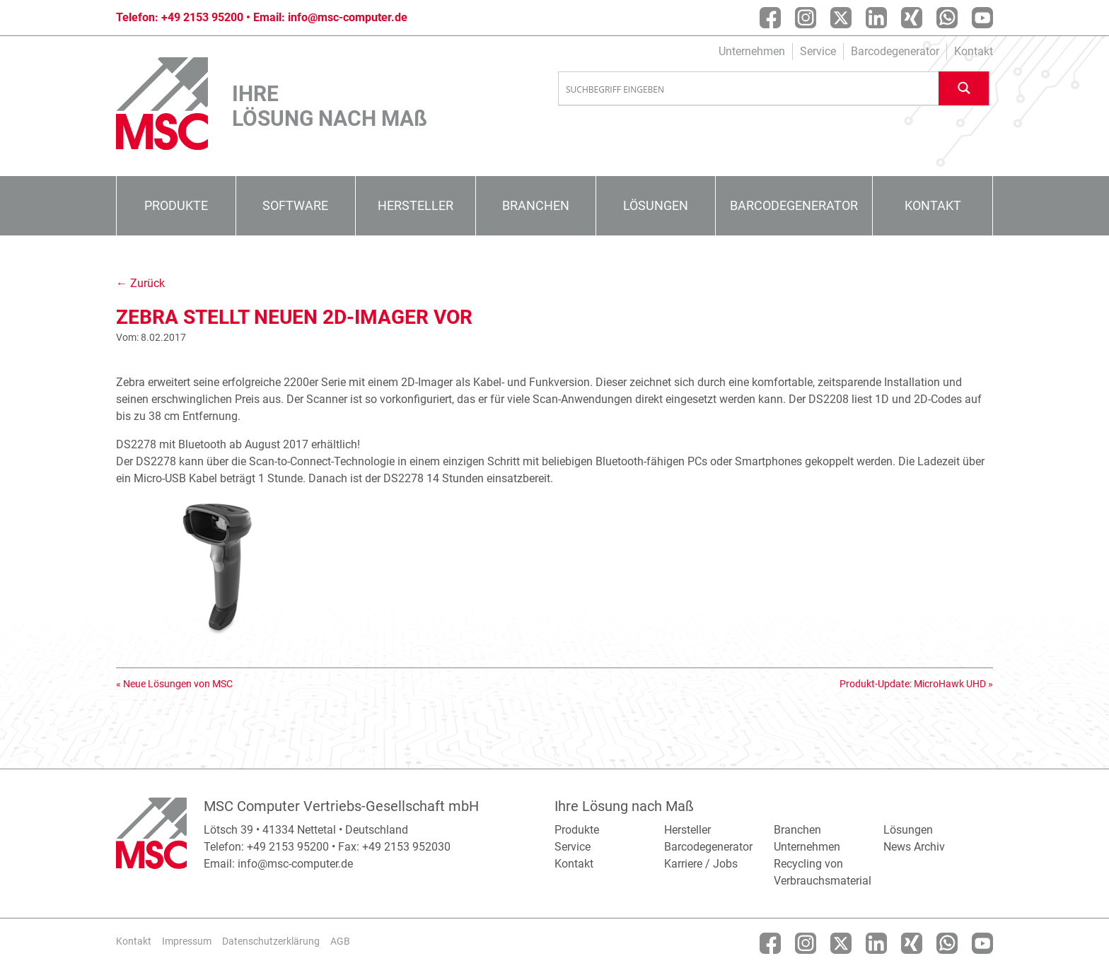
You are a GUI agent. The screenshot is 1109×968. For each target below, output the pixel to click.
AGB (340, 941)
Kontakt (973, 51)
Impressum (186, 941)
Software (295, 205)
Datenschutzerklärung (271, 941)
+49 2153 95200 (202, 17)
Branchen (535, 205)
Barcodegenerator (895, 51)
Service (818, 51)
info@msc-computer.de (347, 17)
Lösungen (655, 205)
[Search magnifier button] (964, 88)
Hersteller (415, 205)
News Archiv (914, 846)
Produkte (176, 205)
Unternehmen (752, 51)
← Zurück (140, 283)
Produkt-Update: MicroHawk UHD (913, 683)
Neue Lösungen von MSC (178, 683)
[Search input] (749, 89)
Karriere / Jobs (701, 863)
